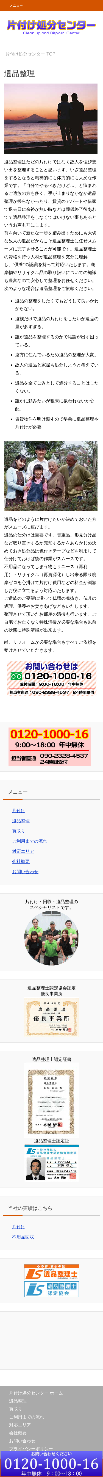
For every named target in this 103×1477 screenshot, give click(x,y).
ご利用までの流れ (29, 841)
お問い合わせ (25, 871)
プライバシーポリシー (31, 1448)
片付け (18, 810)
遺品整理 (21, 820)
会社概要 (21, 861)
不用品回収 (23, 1237)
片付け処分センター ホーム (36, 1393)
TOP (30, 54)
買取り (18, 831)
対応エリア (23, 851)
